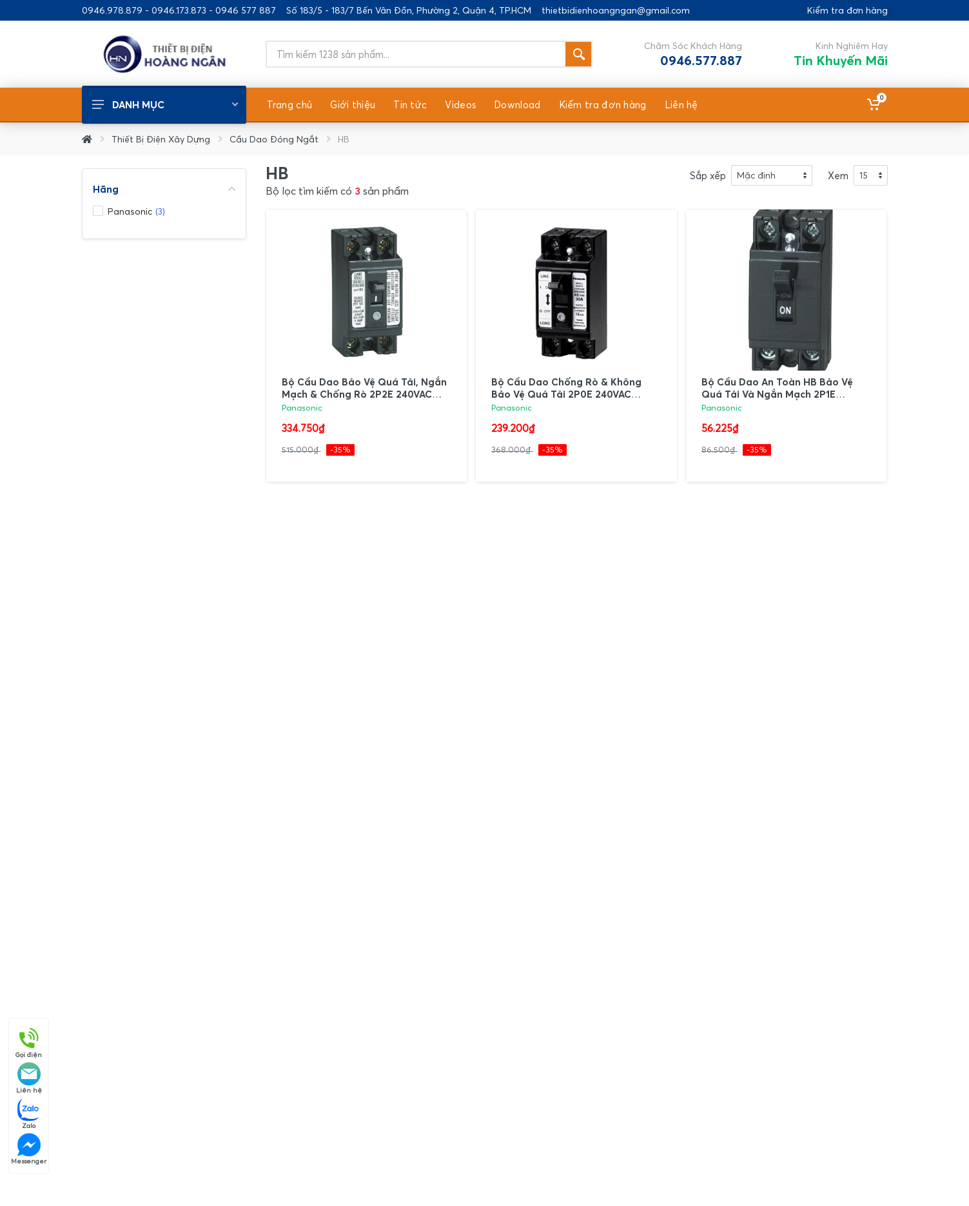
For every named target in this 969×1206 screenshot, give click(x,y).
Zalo (29, 1113)
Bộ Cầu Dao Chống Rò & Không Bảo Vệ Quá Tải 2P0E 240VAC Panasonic (566, 394)
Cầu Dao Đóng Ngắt (274, 138)
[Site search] (415, 54)
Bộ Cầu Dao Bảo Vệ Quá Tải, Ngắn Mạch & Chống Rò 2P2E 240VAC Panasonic (364, 394)
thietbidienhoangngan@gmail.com (616, 10)
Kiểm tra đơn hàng (847, 10)
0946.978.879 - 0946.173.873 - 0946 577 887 (179, 10)
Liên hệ (29, 1078)
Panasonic (302, 408)
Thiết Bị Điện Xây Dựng (161, 138)
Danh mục (165, 104)
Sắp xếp (708, 175)
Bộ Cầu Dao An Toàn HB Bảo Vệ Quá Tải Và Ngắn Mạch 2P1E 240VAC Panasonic (777, 394)
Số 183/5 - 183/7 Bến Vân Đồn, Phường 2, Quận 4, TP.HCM (408, 10)
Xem (838, 175)
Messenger (28, 1149)
